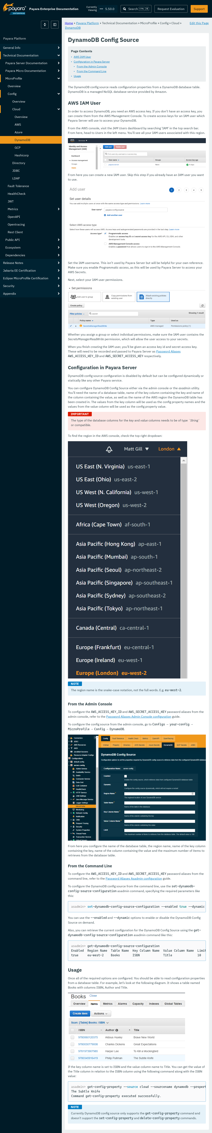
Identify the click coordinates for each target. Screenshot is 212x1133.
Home (69, 23)
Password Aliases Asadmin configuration (134, 879)
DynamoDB (73, 28)
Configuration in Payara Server (92, 62)
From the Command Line (91, 71)
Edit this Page (199, 23)
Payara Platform (14, 38)
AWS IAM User (82, 57)
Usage (77, 76)
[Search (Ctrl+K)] (136, 9)
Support (199, 9)
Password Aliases (168, 351)
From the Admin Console (92, 66)
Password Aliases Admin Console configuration (138, 716)
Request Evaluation (171, 9)
